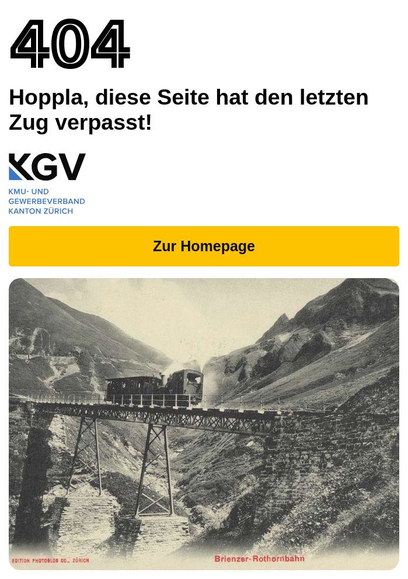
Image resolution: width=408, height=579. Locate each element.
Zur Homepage (204, 246)
